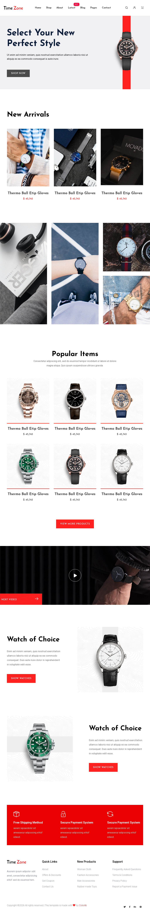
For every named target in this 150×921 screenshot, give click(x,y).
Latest (71, 8)
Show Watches (21, 678)
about (59, 8)
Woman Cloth (84, 869)
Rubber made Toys (87, 886)
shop (48, 8)
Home (38, 8)
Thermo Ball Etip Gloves (28, 193)
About (45, 869)
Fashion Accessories (88, 875)
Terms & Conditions (122, 875)
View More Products (75, 524)
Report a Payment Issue (124, 886)
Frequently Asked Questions (126, 869)
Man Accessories (86, 880)
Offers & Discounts (51, 875)
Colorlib (83, 905)
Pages (93, 8)
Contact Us (47, 886)
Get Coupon (48, 880)
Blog (82, 8)
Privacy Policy (119, 880)
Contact (106, 8)
